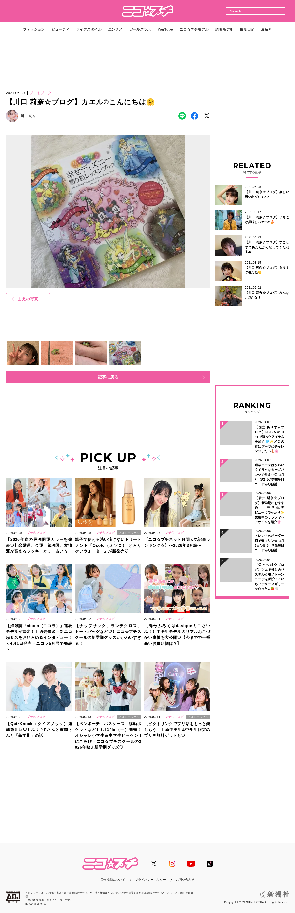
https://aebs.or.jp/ (35, 903)
